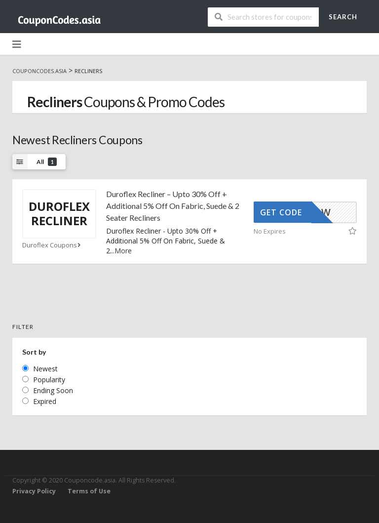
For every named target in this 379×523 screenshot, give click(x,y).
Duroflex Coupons (52, 245)
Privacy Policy (34, 491)
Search (343, 17)
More (123, 250)
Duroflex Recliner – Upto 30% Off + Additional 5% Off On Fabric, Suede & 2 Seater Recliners (172, 205)
